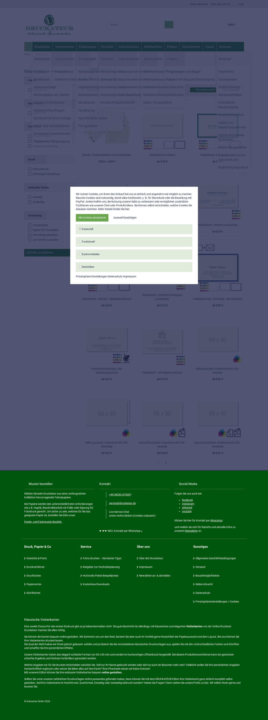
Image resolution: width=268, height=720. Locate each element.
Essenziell (134, 354)
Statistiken (134, 392)
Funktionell (134, 366)
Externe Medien (134, 379)
